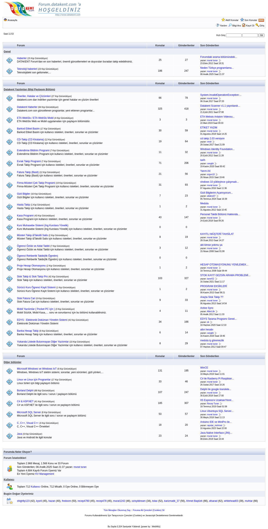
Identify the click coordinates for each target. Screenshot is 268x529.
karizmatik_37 (172, 500)
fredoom (66, 500)
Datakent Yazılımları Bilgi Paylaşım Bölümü (29, 89)
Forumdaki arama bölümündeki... (218, 57)
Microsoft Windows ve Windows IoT (37, 368)
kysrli (39, 500)
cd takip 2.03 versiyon (212, 138)
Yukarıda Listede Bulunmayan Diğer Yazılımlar (43, 341)
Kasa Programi (25, 215)
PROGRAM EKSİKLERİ (213, 286)
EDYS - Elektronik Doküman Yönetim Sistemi (42, 319)
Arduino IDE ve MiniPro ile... (216, 421)
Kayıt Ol (250, 25)
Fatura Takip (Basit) (28, 172)
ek (208, 322)
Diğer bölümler (13, 362)
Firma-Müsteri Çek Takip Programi (36, 182)
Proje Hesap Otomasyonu (31, 265)
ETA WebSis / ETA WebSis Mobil (35, 117)
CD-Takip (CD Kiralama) (30, 139)
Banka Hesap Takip (28, 330)
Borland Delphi (25, 390)
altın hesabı (206, 329)
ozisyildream (139, 500)
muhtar (249, 500)
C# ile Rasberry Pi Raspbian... (217, 378)
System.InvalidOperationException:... (221, 94)
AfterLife (211, 311)
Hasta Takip (23, 204)
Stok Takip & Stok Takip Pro (32, 276)
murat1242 (119, 500)
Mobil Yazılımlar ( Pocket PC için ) (36, 309)
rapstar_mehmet (214, 425)
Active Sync (207, 308)
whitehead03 (231, 500)
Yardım (223, 25)
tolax (154, 500)
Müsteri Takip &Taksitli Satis (32, 235)
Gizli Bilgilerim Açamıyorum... (216, 192)
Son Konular (251, 20)
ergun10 (211, 174)
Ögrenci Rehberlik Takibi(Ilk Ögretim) (37, 255)
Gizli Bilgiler (23, 193)
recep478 (101, 500)
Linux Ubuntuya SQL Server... (216, 411)
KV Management (44, 473)
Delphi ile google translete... (215, 389)
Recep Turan (213, 403)
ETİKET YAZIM (208, 127)
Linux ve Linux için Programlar (34, 379)
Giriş (262, 25)
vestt (209, 142)
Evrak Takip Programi (29, 161)
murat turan (212, 60)
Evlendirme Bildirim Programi (33, 150)
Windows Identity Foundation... (217, 149)
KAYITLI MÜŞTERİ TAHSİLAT (217, 234)
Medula (204, 203)
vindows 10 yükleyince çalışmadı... (219, 181)
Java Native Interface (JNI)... (216, 432)
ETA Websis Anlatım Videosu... (217, 116)
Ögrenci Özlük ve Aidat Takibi (33, 245)
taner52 (210, 279)
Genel (7, 51)
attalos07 (211, 196)
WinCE (204, 367)
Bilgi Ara (234, 25)
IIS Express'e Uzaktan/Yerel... (216, 400)
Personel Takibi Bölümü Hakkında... (220, 214)
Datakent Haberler (27, 107)
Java (19, 433)
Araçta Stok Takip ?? (211, 297)
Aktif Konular (231, 20)
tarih (202, 160)
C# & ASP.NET (25, 401)
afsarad (213, 500)
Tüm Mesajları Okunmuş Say (117, 510)
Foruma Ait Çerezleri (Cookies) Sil (149, 510)
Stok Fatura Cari (26, 298)
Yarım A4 (205, 170)
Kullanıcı (9, 479)
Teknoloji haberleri (27, 68)
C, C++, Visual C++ (28, 423)
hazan (51, 500)
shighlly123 (23, 500)
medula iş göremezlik (212, 340)
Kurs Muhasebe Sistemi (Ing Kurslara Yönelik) (42, 225)
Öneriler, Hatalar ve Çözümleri (34, 96)
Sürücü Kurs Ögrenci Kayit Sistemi (36, 287)
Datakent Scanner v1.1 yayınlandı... (220, 105)
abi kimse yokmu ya (211, 244)
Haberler (22, 58)
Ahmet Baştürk (194, 500)
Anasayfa (12, 20)
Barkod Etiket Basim (28, 128)
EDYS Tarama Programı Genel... (218, 318)
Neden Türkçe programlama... (217, 67)
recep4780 (84, 500)
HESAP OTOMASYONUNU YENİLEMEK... (224, 264)
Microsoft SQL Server (29, 412)
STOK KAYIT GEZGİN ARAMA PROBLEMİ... (225, 275)
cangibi (210, 163)
